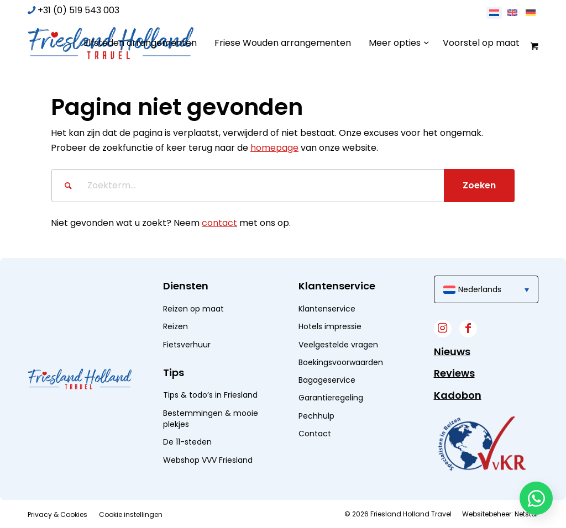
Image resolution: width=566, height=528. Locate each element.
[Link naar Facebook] (468, 328)
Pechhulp (316, 415)
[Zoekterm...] (283, 185)
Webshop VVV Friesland (208, 460)
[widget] (482, 443)
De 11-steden (187, 441)
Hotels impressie (329, 326)
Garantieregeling (330, 397)
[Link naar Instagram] (443, 328)
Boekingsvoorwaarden (340, 362)
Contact (314, 433)
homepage (274, 147)
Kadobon (457, 395)
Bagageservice (326, 380)
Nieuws (452, 351)
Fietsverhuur (187, 344)
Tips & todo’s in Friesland (210, 394)
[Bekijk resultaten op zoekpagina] (479, 185)
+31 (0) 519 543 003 (78, 10)
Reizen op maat (193, 308)
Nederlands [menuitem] (479, 289)
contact (219, 223)
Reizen (175, 326)
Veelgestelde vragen (338, 344)
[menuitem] (140, 43)
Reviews (454, 373)
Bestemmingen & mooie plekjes (210, 419)
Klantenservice (326, 308)
